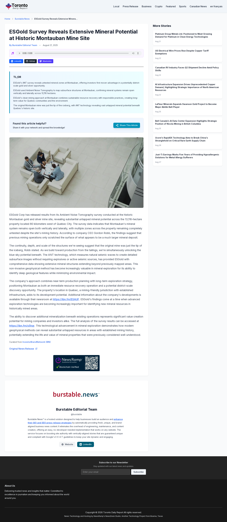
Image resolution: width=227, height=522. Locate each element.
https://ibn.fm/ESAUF (66, 299)
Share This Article (127, 125)
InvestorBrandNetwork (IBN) (36, 342)
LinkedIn (16, 61)
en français (216, 6)
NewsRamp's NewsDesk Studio (107, 516)
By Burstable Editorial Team (23, 45)
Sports (182, 6)
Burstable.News (22, 19)
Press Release (130, 6)
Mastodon (46, 61)
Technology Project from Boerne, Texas (146, 516)
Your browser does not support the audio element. (79, 53)
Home (7, 19)
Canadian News (198, 6)
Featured (171, 6)
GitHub (30, 61)
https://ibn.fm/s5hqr (21, 325)
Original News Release (23, 348)
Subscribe (138, 472)
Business (146, 6)
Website (67, 444)
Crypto (158, 6)
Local (116, 6)
